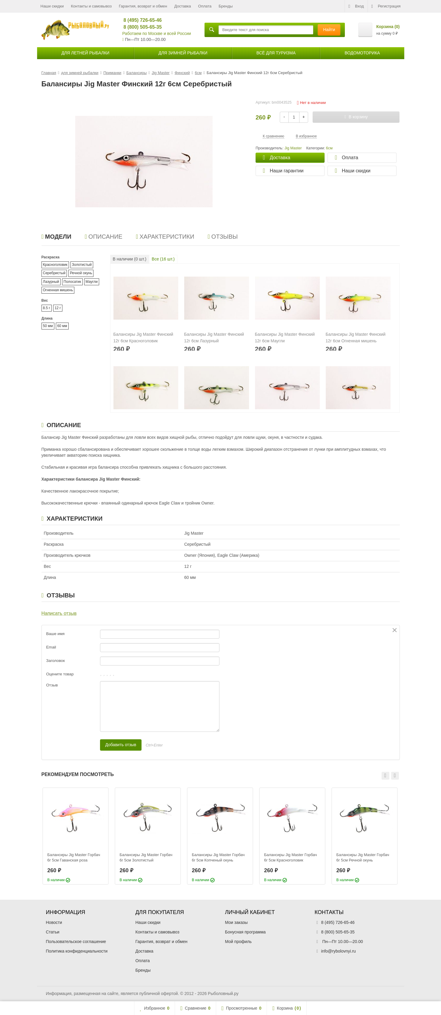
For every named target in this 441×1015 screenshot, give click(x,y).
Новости (54, 922)
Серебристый (54, 273)
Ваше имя (55, 633)
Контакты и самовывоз (91, 6)
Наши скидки (52, 6)
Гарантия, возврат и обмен (143, 6)
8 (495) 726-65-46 (140, 20)
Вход (356, 6)
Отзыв (52, 685)
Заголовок (55, 660)
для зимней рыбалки (183, 52)
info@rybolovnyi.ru (338, 951)
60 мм (62, 326)
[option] (75, 836)
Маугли (92, 282)
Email (51, 647)
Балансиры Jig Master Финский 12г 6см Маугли (285, 337)
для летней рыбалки (86, 52)
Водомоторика (362, 52)
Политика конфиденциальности (77, 951)
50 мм (48, 326)
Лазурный (51, 282)
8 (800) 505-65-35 (140, 27)
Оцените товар (60, 674)
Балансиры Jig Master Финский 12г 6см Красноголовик (143, 337)
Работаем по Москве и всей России (156, 33)
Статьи (52, 932)
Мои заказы (236, 922)
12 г (58, 308)
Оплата (205, 6)
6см (329, 148)
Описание (103, 237)
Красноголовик (55, 265)
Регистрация (386, 6)
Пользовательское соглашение (76, 941)
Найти (329, 29)
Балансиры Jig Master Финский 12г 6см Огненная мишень (356, 337)
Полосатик (72, 282)
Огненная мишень (58, 290)
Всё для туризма (276, 52)
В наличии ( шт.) (130, 259)
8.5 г (46, 308)
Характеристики (165, 237)
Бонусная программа (245, 932)
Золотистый (82, 265)
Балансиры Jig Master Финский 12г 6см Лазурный (214, 337)
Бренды (226, 6)
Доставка (182, 6)
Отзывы (223, 237)
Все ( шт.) (163, 259)
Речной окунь (81, 273)
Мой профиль (238, 941)
